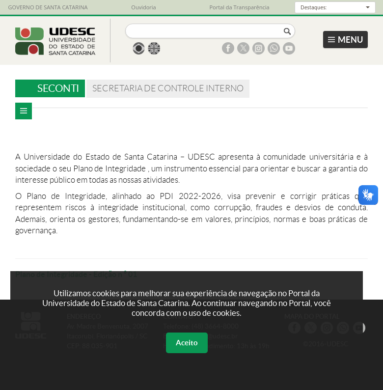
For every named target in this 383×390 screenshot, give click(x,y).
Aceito (187, 342)
